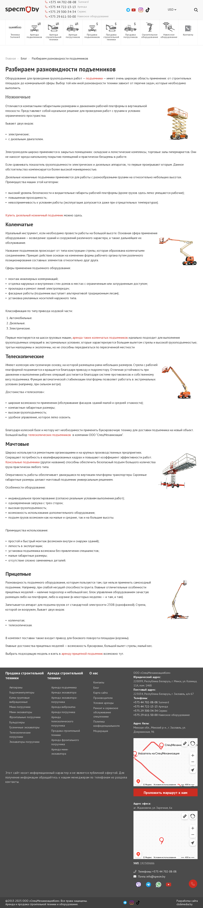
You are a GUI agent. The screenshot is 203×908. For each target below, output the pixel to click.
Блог (96, 687)
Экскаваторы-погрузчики (24, 742)
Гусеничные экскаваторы (24, 727)
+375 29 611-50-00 (62, 16)
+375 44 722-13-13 (62, 7)
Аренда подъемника (64, 687)
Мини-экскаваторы (20, 712)
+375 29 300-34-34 (62, 12)
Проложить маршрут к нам (165, 792)
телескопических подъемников (49, 435)
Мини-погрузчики (19, 707)
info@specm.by (155, 876)
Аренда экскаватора (63, 692)
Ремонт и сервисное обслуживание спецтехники (105, 712)
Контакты (98, 682)
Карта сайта (100, 692)
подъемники (94, 78)
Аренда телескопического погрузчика (62, 721)
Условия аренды (103, 703)
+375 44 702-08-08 (145, 702)
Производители (103, 698)
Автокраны (15, 687)
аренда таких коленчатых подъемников (100, 337)
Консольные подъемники (22, 462)
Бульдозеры (17, 722)
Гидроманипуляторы (21, 692)
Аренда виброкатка (63, 707)
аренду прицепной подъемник (82, 654)
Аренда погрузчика (63, 712)
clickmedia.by (185, 904)
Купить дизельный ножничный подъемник (34, 215)
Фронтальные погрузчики (24, 717)
